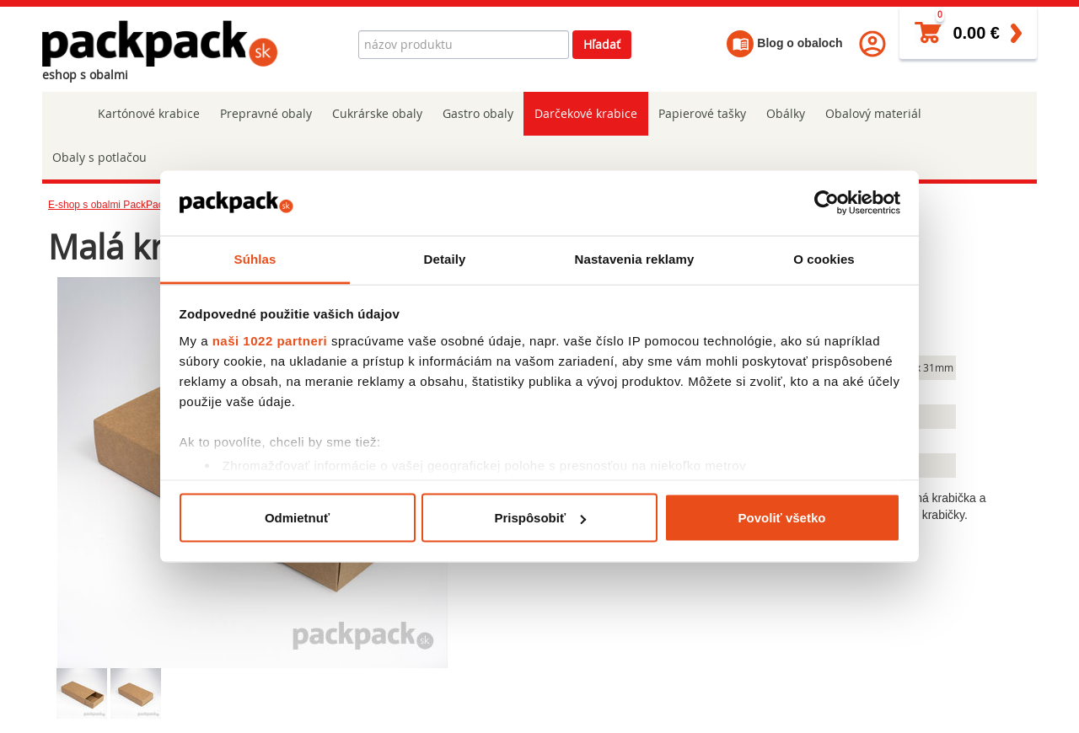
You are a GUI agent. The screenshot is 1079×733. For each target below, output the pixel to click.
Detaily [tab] (445, 258)
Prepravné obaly (266, 113)
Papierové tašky (700, 113)
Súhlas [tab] (255, 258)
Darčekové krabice (585, 113)
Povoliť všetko (782, 518)
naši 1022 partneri (270, 340)
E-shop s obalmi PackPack (108, 205)
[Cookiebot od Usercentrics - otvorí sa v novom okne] (826, 203)
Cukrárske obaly (377, 113)
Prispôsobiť (540, 518)
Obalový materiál (872, 113)
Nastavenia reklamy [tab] (635, 258)
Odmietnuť (297, 518)
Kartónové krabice (149, 113)
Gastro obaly (478, 113)
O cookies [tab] (824, 258)
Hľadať (601, 44)
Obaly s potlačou (99, 157)
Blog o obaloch (784, 43)
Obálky (784, 113)
